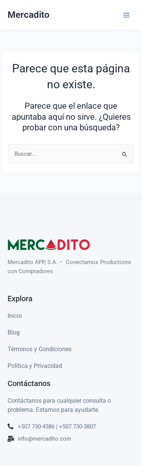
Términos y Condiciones (40, 349)
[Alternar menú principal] (126, 15)
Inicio (15, 315)
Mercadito (29, 14)
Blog (14, 332)
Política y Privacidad (35, 365)
